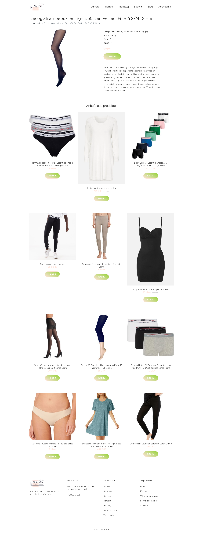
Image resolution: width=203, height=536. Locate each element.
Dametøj (95, 7)
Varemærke (164, 7)
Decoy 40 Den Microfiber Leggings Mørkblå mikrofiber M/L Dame (101, 368)
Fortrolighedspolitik (149, 503)
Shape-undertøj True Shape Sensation (151, 291)
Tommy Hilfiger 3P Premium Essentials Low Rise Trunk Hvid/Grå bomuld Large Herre (151, 368)
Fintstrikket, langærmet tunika (101, 190)
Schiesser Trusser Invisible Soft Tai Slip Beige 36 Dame (52, 447)
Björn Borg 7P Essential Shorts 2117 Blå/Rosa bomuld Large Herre (150, 166)
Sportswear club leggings (52, 266)
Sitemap (144, 508)
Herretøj (109, 7)
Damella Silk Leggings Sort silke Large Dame (151, 446)
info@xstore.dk (73, 497)
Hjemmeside (35, 25)
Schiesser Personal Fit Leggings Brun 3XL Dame (101, 267)
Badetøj (138, 7)
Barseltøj (107, 493)
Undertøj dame (110, 512)
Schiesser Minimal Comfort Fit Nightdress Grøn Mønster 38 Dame (101, 447)
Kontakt (143, 493)
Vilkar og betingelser (149, 498)
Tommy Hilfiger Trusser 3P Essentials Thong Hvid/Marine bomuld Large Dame (52, 166)
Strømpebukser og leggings (137, 34)
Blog (150, 7)
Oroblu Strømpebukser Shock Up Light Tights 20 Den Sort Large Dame (52, 368)
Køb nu (112, 58)
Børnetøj (124, 7)
